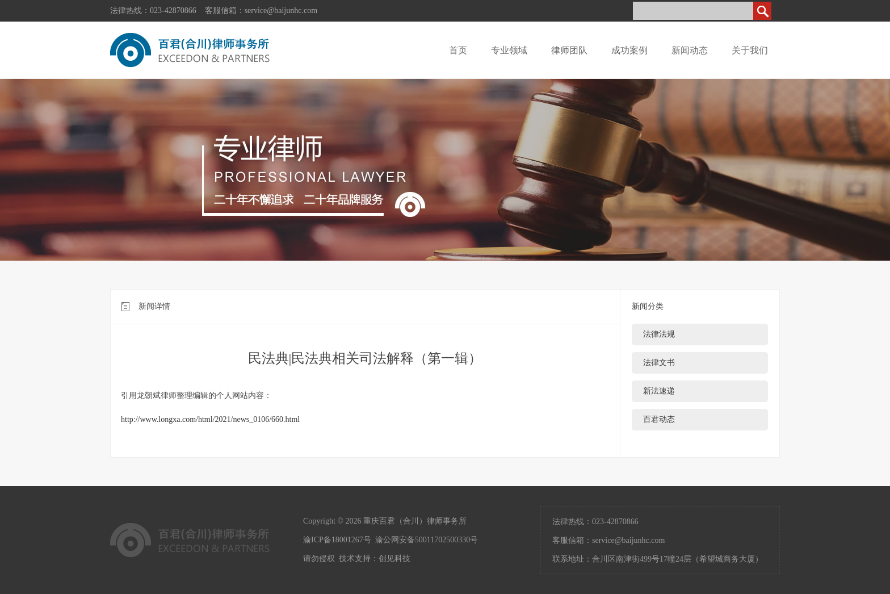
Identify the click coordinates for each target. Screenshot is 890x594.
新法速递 (659, 391)
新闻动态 (689, 50)
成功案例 (629, 50)
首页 (458, 50)
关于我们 (750, 50)
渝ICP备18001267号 (337, 540)
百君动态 (659, 419)
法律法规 (659, 334)
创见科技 (394, 558)
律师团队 (569, 50)
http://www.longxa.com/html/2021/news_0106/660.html (210, 419)
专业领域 (509, 50)
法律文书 (659, 362)
